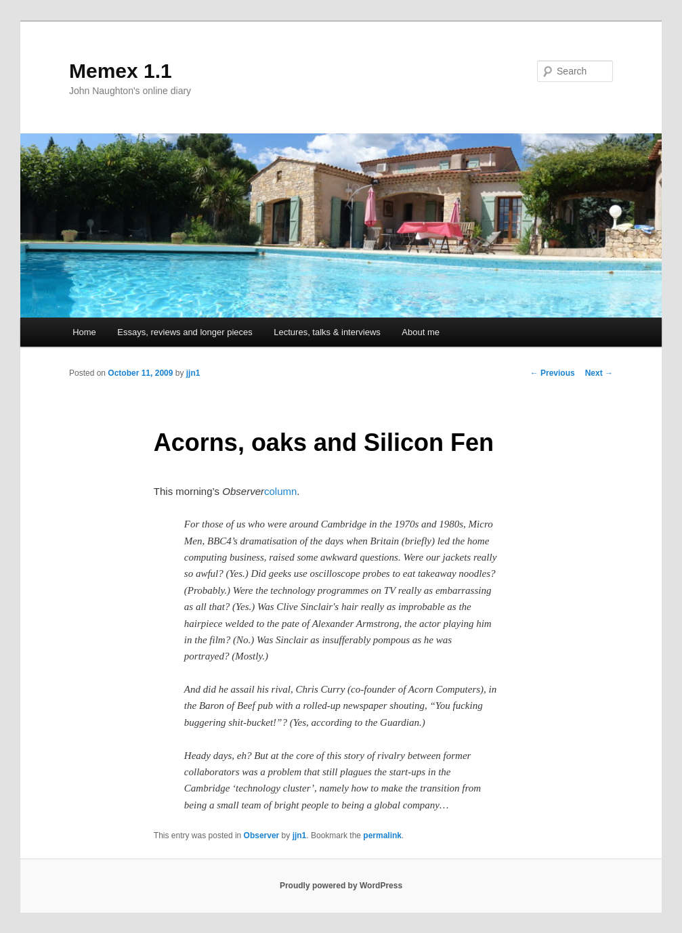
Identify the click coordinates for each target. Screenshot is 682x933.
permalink (382, 835)
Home (84, 332)
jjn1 (193, 373)
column (280, 491)
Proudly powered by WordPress (341, 885)
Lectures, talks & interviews (327, 332)
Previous (552, 373)
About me (421, 332)
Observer (262, 835)
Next (599, 373)
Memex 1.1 (120, 71)
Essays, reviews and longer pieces (184, 332)
